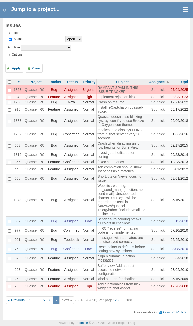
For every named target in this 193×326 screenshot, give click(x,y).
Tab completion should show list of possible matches (119, 169)
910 (17, 109)
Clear (36, 68)
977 (17, 230)
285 (17, 286)
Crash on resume (110, 102)
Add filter (14, 47)
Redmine (81, 323)
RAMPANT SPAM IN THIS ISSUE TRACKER (117, 90)
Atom (166, 312)
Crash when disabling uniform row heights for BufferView (120, 145)
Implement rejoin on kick (116, 97)
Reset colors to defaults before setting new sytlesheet (121, 249)
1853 (17, 90)
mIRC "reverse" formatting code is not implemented (117, 230)
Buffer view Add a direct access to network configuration (115, 270)
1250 (17, 102)
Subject (122, 82)
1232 (17, 134)
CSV (175, 312)
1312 (17, 155)
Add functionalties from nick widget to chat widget (118, 286)
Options (17, 54)
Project (35, 82)
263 (17, 279)
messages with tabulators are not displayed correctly (120, 240)
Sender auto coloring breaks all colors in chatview (119, 221)
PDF (184, 312)
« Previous (16, 300)
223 (17, 270)
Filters (16, 33)
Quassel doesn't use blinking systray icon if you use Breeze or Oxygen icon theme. (120, 121)
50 (123, 300)
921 (17, 240)
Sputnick (158, 90)
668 (17, 178)
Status (17, 39)
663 (17, 145)
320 (17, 258)
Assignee (157, 82)
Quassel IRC (34, 90)
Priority (89, 82)
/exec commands (110, 162)
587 (17, 221)
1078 (17, 200)
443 (17, 169)
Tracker (55, 82)
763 (17, 249)
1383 (17, 121)
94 (18, 97)
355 (17, 162)
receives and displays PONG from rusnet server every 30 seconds (119, 134)
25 (117, 300)
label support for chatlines (117, 279)
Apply (16, 68)
